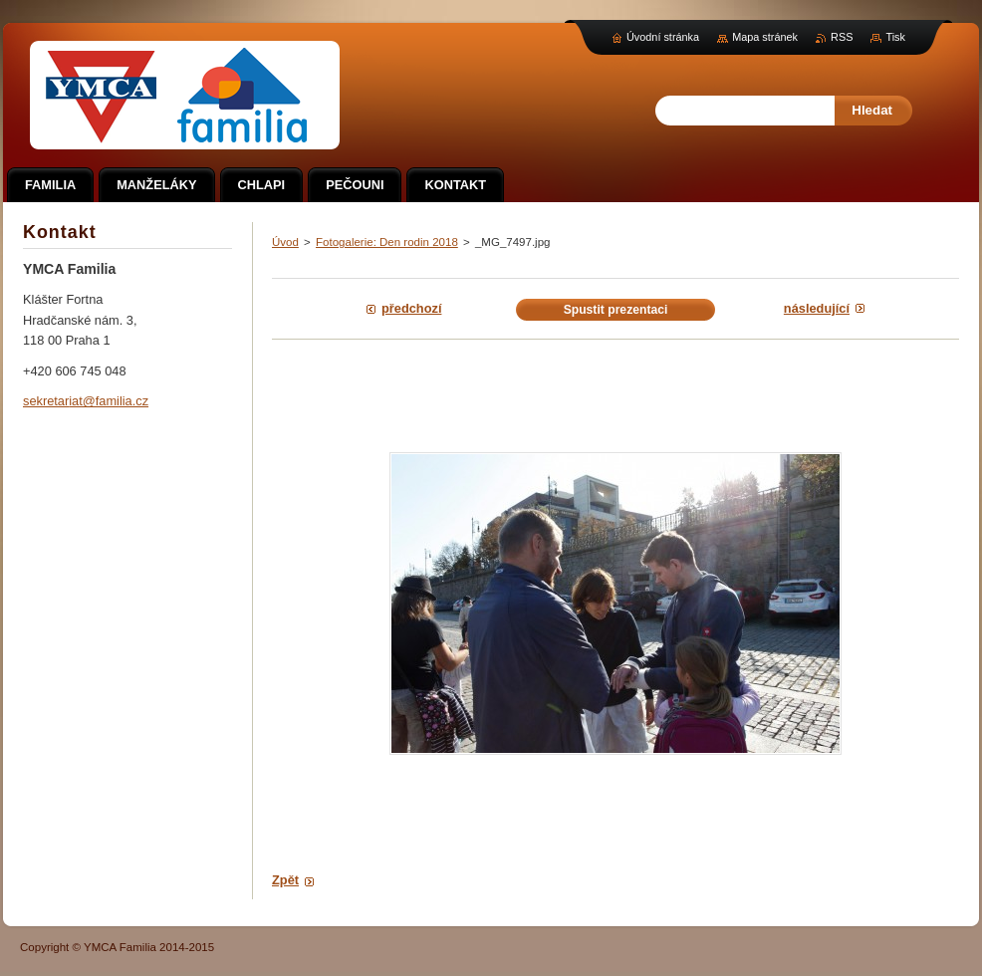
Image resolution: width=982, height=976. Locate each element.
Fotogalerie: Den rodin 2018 (387, 242)
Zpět (285, 879)
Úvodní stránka (662, 37)
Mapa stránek (765, 37)
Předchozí (411, 308)
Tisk (895, 37)
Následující (817, 308)
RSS (842, 37)
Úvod (285, 242)
